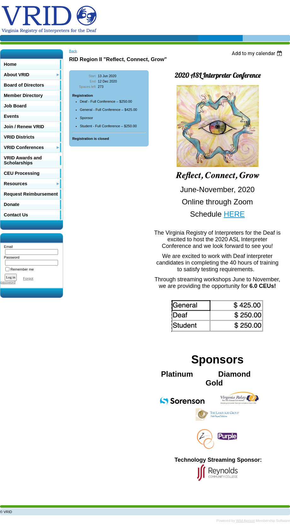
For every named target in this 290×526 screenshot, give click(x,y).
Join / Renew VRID (24, 126)
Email (7, 247)
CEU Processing (21, 173)
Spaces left (87, 87)
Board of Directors (24, 85)
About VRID (16, 74)
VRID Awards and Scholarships (23, 160)
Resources (15, 183)
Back (73, 51)
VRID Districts (19, 137)
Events (11, 116)
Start (92, 76)
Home (10, 64)
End (93, 81)
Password (11, 257)
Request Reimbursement (31, 194)
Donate (11, 204)
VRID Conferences (24, 147)
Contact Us (16, 214)
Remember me (22, 269)
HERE (234, 214)
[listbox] (258, 53)
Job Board (15, 105)
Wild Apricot (245, 521)
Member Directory (23, 95)
